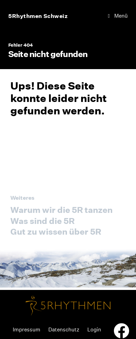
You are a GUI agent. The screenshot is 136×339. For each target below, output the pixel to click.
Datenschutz (63, 329)
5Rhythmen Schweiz (38, 15)
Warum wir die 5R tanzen (61, 210)
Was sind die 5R (42, 221)
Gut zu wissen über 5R (55, 231)
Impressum (26, 329)
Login (94, 329)
